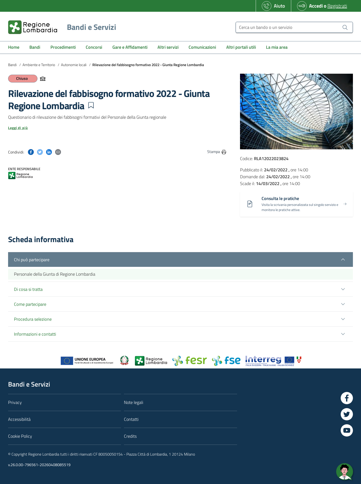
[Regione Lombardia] (60, 27)
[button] (91, 105)
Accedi (316, 6)
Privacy (15, 402)
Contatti (131, 419)
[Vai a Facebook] (347, 398)
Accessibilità (19, 419)
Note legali (133, 402)
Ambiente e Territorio (39, 65)
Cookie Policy (20, 436)
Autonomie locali (73, 65)
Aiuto (279, 6)
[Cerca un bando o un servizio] (294, 27)
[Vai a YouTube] (347, 430)
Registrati (337, 6)
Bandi (12, 65)
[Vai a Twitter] (347, 414)
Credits (130, 436)
